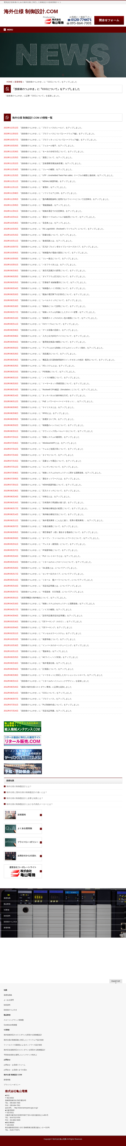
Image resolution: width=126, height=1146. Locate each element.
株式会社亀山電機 (59, 1139)
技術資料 (7, 955)
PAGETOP (115, 981)
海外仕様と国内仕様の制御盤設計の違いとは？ (26, 831)
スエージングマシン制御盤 (14, 1020)
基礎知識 (7, 937)
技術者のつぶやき (10, 961)
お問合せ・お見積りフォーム (14, 1065)
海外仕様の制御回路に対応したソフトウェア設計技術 (24, 1040)
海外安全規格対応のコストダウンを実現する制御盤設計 (24, 1050)
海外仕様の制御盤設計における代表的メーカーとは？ (29, 843)
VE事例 (6, 949)
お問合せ (7, 1060)
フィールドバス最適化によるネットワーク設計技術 (23, 1045)
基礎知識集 (8, 995)
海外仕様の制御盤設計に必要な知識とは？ (24, 837)
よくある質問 (9, 1000)
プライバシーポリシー (12, 1085)
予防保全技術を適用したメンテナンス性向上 (20, 1055)
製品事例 (7, 943)
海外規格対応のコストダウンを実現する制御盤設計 (23, 1035)
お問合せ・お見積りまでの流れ (15, 1070)
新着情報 (7, 966)
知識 (5, 990)
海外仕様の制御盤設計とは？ (19, 825)
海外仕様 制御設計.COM (31, 11)
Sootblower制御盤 (10, 1025)
